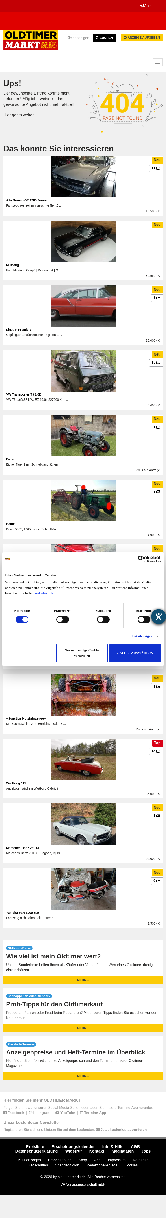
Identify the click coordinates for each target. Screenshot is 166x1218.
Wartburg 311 (16, 783)
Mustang (12, 265)
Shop (83, 1160)
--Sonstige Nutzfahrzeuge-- (26, 718)
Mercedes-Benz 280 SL (23, 848)
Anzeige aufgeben (142, 37)
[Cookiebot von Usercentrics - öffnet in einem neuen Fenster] (141, 559)
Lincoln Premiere (19, 329)
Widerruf (73, 1151)
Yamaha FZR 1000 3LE (22, 912)
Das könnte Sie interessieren (58, 148)
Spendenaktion (67, 1165)
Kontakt (96, 1151)
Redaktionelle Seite (101, 1165)
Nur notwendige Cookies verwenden (82, 652)
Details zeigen (142, 636)
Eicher (11, 459)
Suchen (104, 38)
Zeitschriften (38, 1165)
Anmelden (150, 6)
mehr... (83, 980)
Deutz (10, 524)
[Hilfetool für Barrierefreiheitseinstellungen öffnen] (158, 616)
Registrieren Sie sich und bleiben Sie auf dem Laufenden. (75, 1130)
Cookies (131, 1165)
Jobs (146, 1151)
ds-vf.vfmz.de (43, 593)
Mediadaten (122, 1151)
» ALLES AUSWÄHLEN (135, 653)
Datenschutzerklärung (36, 1151)
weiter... (30, 115)
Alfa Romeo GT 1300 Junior (26, 200)
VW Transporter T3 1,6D (24, 394)
